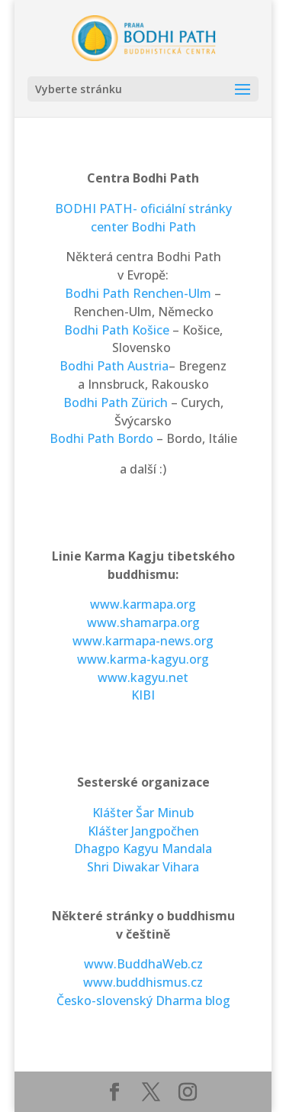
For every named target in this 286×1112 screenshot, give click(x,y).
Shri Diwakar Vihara (143, 866)
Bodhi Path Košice (116, 330)
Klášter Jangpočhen (143, 831)
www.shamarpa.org (143, 622)
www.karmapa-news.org (143, 640)
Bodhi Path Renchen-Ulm (138, 293)
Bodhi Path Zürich (115, 402)
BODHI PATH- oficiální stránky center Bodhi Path (143, 217)
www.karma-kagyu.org (143, 659)
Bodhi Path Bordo (103, 438)
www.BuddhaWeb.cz (143, 963)
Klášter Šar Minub (143, 812)
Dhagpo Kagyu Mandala (143, 848)
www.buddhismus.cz (143, 982)
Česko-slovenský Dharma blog (143, 1000)
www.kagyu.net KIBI (143, 686)
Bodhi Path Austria (114, 365)
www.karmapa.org (143, 604)
